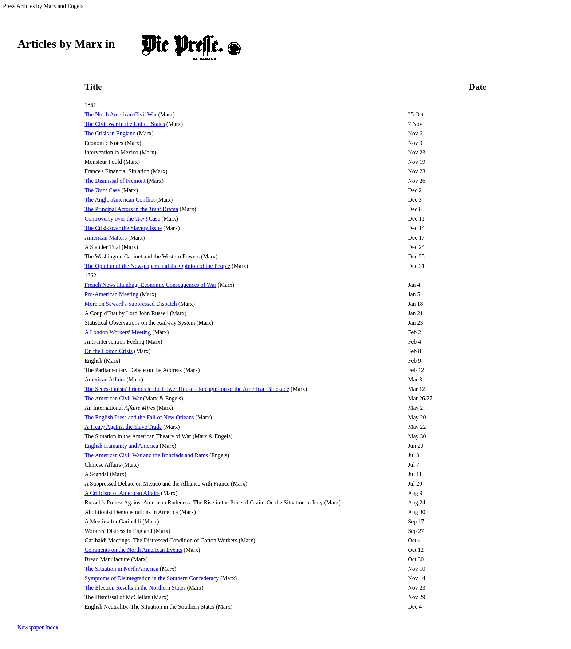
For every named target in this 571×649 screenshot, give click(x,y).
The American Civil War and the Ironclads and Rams (146, 455)
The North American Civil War (120, 114)
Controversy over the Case (122, 218)
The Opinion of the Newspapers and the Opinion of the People (157, 266)
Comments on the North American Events (133, 550)
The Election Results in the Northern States (134, 588)
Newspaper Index (37, 627)
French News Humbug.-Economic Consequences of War (150, 285)
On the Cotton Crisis (108, 351)
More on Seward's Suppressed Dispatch (130, 304)
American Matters (105, 237)
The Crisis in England (109, 133)
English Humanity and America (121, 446)
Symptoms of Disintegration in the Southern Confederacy (151, 578)
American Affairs (104, 379)
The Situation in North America (121, 569)
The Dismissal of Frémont (115, 181)
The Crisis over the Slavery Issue (123, 228)
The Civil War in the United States (124, 124)
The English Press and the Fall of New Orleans (139, 417)
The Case (102, 190)
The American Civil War (113, 398)
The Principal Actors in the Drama (131, 209)
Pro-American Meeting (111, 294)
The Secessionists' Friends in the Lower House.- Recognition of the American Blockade (186, 389)
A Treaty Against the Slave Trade (123, 427)
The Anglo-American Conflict (119, 200)
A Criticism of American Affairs (122, 493)
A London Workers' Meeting (117, 332)
